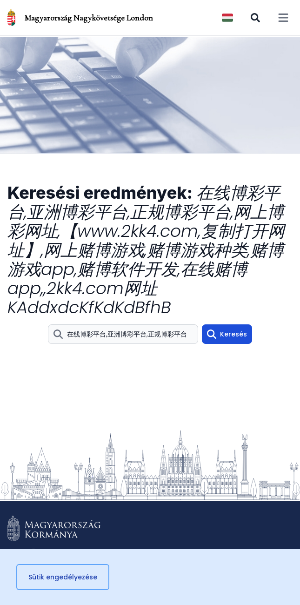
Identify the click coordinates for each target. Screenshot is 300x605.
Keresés (227, 334)
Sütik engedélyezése (62, 577)
